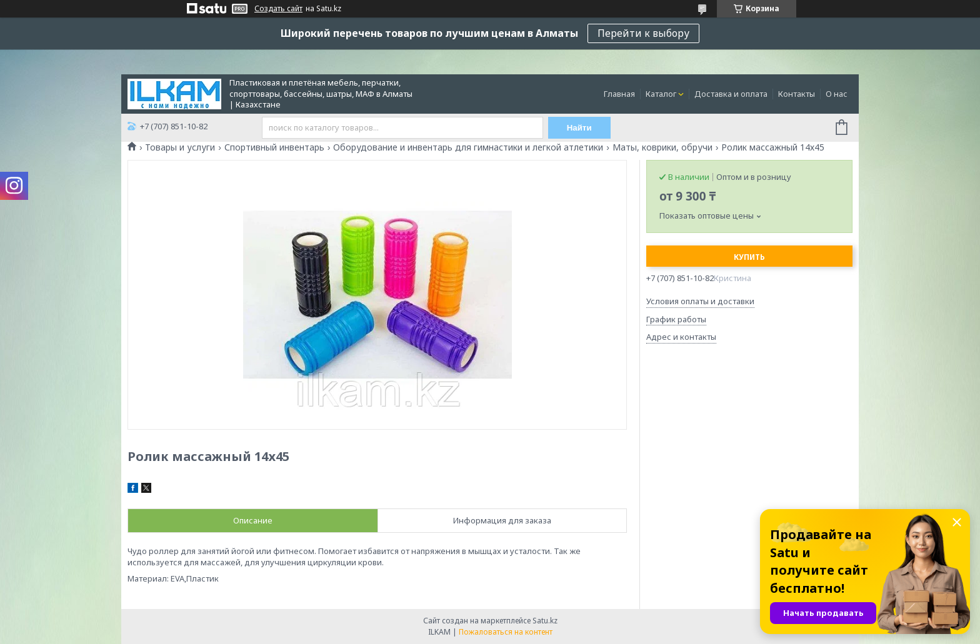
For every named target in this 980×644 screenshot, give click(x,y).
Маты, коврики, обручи (662, 147)
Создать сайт (278, 8)
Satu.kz (545, 620)
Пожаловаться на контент (505, 632)
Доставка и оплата (731, 93)
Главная (619, 93)
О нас (837, 93)
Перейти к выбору (643, 33)
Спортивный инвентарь (274, 147)
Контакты (796, 93)
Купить (749, 257)
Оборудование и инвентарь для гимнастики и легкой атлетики (468, 147)
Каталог (661, 93)
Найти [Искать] (579, 127)
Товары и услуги (180, 147)
